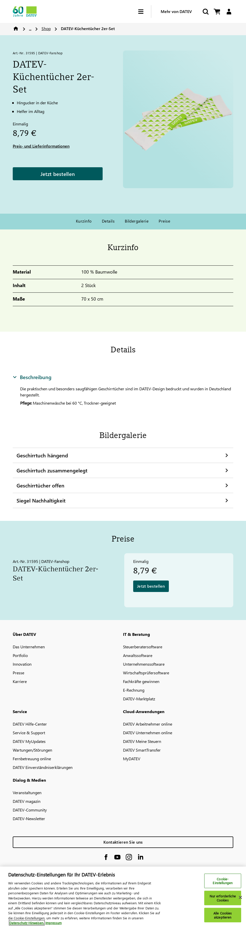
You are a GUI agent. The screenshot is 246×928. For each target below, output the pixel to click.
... (30, 28)
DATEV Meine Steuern (142, 741)
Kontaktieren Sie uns (123, 842)
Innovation (22, 664)
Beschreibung (32, 376)
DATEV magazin (26, 801)
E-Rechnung (133, 690)
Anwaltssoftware (137, 655)
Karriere (20, 681)
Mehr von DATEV (176, 11)
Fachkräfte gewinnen (141, 681)
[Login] (228, 11)
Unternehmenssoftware (144, 664)
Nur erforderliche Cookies (223, 900)
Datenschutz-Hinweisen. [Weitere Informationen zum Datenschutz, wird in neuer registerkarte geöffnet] (26, 925)
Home (16, 28)
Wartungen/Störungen (32, 750)
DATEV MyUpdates (29, 741)
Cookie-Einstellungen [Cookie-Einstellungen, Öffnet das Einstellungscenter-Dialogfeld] (223, 883)
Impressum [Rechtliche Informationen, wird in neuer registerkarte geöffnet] (53, 925)
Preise (164, 221)
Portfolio (20, 655)
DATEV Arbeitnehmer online (147, 724)
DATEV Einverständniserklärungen (43, 767)
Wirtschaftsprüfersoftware (146, 672)
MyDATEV (131, 758)
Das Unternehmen (29, 646)
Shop (46, 28)
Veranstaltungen (27, 792)
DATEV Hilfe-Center (30, 724)
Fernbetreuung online (32, 758)
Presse (18, 672)
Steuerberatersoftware (142, 646)
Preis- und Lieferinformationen (41, 146)
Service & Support (29, 732)
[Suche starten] (205, 11)
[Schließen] (240, 899)
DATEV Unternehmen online (147, 732)
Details (108, 221)
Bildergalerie (136, 221)
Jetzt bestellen (57, 173)
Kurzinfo (84, 221)
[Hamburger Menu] (144, 11)
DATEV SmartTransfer (142, 750)
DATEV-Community (30, 810)
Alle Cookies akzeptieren (222, 917)
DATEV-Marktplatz (139, 698)
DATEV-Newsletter (29, 818)
